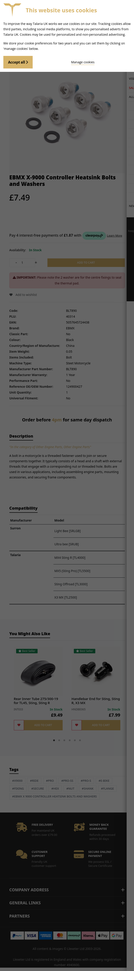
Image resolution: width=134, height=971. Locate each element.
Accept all (18, 62)
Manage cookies (67, 62)
